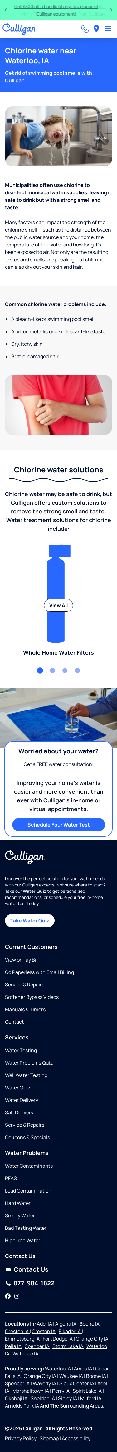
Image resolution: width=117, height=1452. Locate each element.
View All (58, 605)
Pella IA (13, 1346)
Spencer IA (37, 1346)
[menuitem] (96, 29)
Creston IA (17, 1331)
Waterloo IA (25, 1353)
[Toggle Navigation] (108, 29)
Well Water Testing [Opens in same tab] (26, 1075)
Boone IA (90, 1323)
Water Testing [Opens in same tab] (21, 1050)
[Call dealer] (85, 29)
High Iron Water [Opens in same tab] (22, 1240)
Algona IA (66, 1323)
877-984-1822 (34, 1283)
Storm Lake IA (68, 1346)
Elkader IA (70, 1331)
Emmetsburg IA (23, 1338)
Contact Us (31, 1269)
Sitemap (49, 1438)
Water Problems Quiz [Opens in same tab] (29, 1062)
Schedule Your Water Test (58, 824)
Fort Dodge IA (58, 1338)
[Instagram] (16, 1296)
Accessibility (76, 1438)
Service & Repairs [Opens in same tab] (24, 984)
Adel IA (45, 1323)
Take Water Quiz (29, 920)
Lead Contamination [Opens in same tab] (28, 1190)
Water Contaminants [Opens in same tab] (29, 1165)
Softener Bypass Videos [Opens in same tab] (32, 997)
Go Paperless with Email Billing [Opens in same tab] (39, 972)
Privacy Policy (21, 1438)
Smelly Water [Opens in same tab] (20, 1215)
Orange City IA (92, 1338)
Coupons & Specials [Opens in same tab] (27, 1137)
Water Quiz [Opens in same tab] (17, 1087)
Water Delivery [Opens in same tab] (21, 1100)
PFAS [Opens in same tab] (11, 1178)
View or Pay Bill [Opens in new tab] (22, 959)
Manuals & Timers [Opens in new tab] (25, 1009)
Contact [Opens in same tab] (14, 1021)
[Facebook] (8, 1296)
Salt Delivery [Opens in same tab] (19, 1112)
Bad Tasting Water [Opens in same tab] (25, 1227)
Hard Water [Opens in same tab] (18, 1203)
